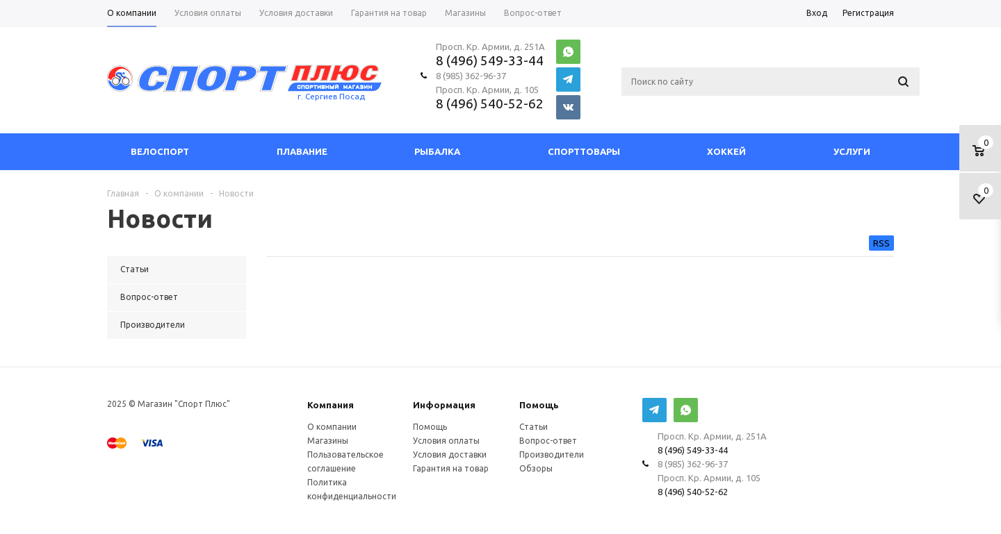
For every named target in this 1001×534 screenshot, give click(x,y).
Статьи (533, 426)
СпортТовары (584, 151)
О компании (332, 426)
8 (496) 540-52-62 (490, 103)
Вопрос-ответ (548, 440)
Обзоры (536, 468)
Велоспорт (160, 151)
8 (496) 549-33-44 (490, 60)
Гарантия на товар (451, 468)
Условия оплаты (446, 440)
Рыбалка (437, 151)
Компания (330, 405)
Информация (444, 405)
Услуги (851, 151)
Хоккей (726, 151)
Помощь (539, 405)
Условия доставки (450, 454)
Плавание (302, 151)
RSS (881, 243)
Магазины (327, 440)
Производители (551, 454)
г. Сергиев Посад (331, 96)
